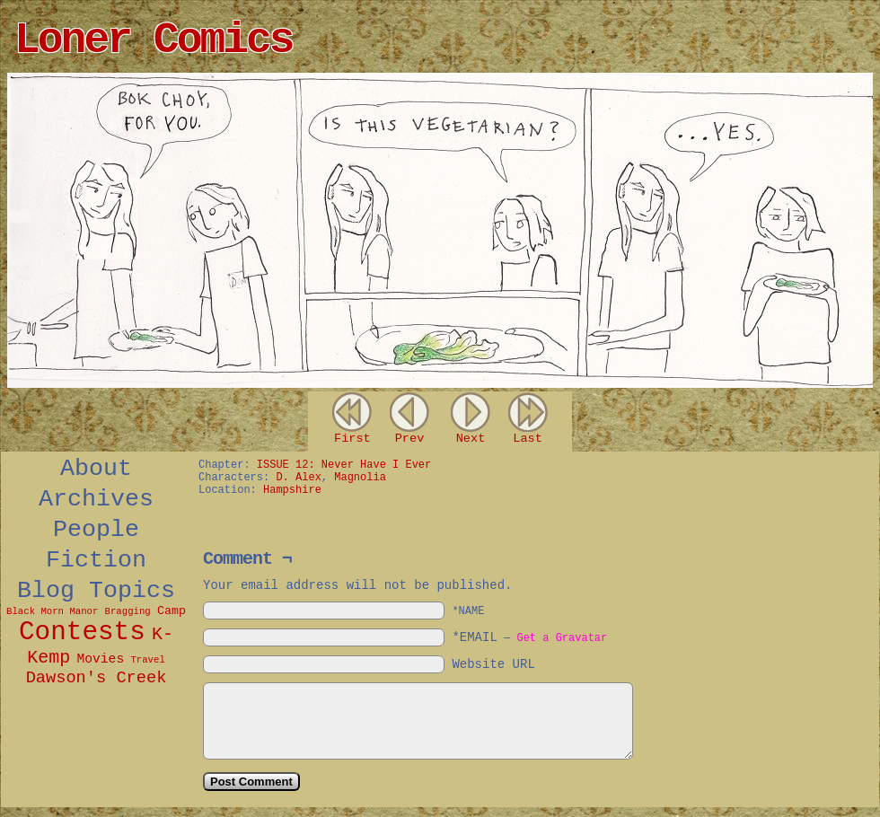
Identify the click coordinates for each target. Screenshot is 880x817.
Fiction (96, 560)
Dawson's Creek (96, 678)
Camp (171, 611)
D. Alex (298, 477)
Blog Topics (96, 590)
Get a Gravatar (561, 638)
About (96, 468)
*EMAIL (529, 637)
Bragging (128, 611)
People (96, 529)
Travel (147, 659)
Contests (82, 632)
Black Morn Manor (52, 611)
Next (471, 438)
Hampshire (292, 490)
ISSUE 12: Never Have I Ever (344, 465)
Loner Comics (153, 40)
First (352, 438)
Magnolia (360, 477)
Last (527, 438)
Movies (100, 659)
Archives (96, 499)
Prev (410, 438)
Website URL (493, 664)
